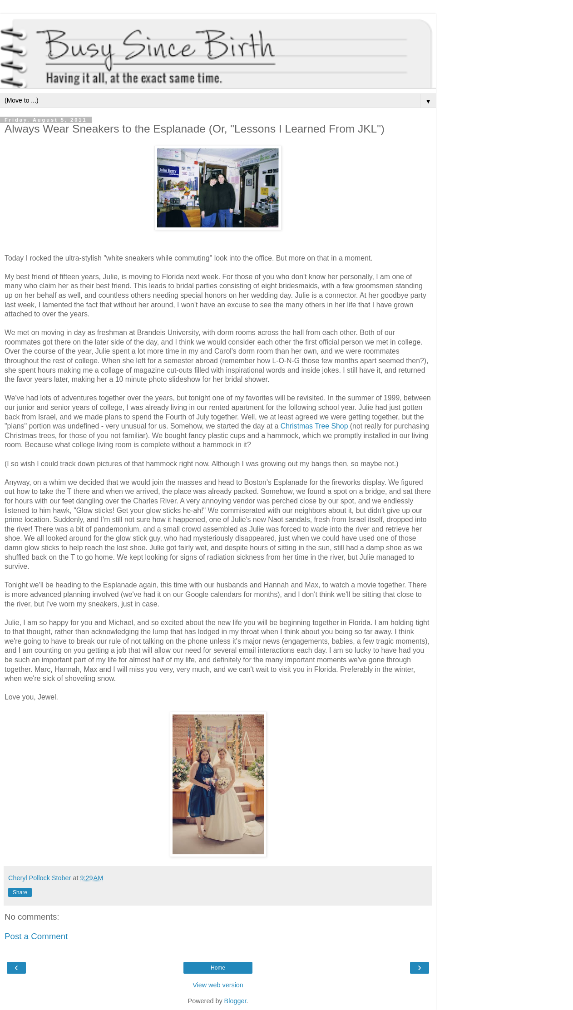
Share (20, 892)
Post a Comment (36, 936)
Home (218, 968)
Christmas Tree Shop (314, 426)
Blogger (235, 1001)
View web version (218, 985)
